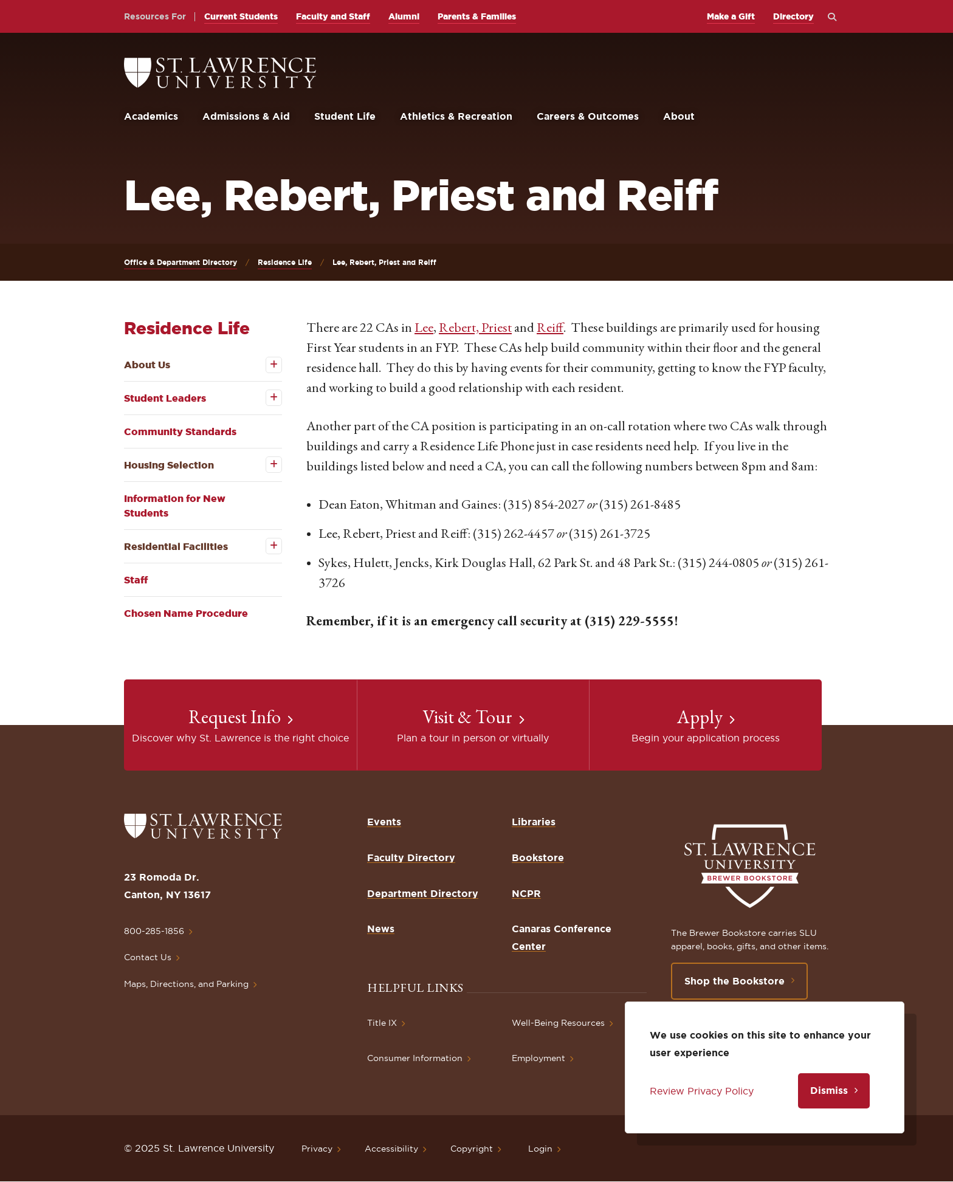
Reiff (550, 327)
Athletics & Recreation (456, 116)
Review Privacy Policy (702, 1090)
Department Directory (422, 893)
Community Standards (180, 431)
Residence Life (285, 262)
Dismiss (829, 1090)
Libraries (534, 821)
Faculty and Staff (333, 16)
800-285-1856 (154, 931)
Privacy (316, 1148)
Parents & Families (477, 16)
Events (384, 821)
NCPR (526, 893)
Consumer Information (415, 1058)
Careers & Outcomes (588, 116)
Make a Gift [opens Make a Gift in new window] (731, 16)
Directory (793, 16)
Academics (151, 116)
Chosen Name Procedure (186, 613)
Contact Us (147, 957)
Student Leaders (165, 398)
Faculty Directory (411, 857)
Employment (538, 1058)
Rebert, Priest (475, 327)
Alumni (403, 16)
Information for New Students (174, 505)
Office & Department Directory (180, 262)
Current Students (241, 16)
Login (540, 1148)
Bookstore (538, 857)
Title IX (382, 1023)
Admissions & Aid (246, 116)
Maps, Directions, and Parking (186, 984)
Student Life (345, 116)
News (380, 928)
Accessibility (391, 1148)
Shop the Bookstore (734, 980)
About (679, 116)
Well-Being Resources (558, 1023)
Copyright (471, 1148)
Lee (424, 327)
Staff (136, 579)
